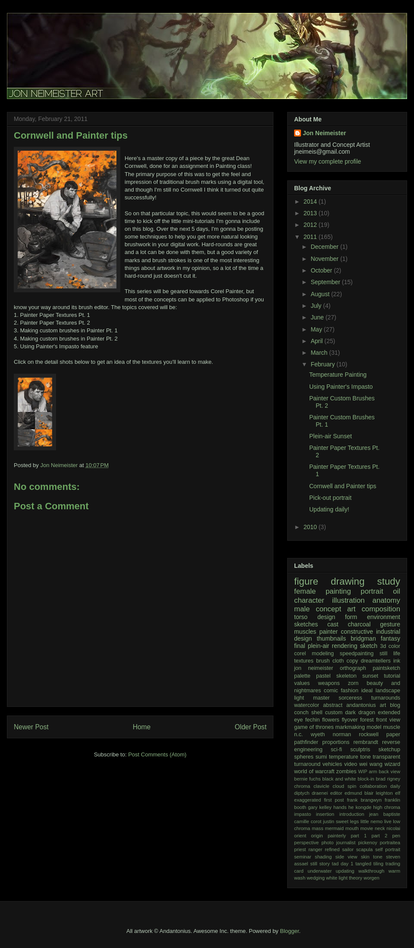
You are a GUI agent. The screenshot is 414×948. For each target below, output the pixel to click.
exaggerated (307, 799)
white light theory (344, 877)
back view (389, 771)
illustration (348, 600)
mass (317, 828)
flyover (350, 720)
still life (390, 654)
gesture (390, 624)
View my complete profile (327, 161)
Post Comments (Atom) (157, 754)
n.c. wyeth (309, 734)
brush (323, 661)
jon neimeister (313, 668)
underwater (319, 871)
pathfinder (306, 742)
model (374, 727)
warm (394, 871)
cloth (338, 661)
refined (332, 849)
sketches (306, 624)
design (326, 616)
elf (397, 793)
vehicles (332, 764)
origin (317, 835)
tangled (363, 863)
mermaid (334, 828)
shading (323, 856)
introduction (351, 814)
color (394, 646)
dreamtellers (375, 661)
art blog (390, 705)
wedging (316, 877)
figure (306, 581)
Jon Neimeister (324, 133)
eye (298, 720)
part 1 (359, 835)
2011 (311, 236)
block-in (366, 778)
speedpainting (356, 654)
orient (300, 835)
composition (380, 609)
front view (388, 720)
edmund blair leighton (369, 793)
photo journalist (338, 842)
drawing (347, 581)
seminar (302, 856)
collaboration (373, 786)
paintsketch (386, 668)
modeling (323, 654)
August (320, 294)
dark (350, 712)
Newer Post (31, 727)
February (323, 364)
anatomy (386, 600)
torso (300, 616)
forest (367, 720)
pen (396, 835)
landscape (388, 691)
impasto (302, 814)
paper (393, 734)
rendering (345, 645)
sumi (321, 757)
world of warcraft (314, 771)
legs (354, 821)
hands (339, 807)
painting (338, 591)
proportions (335, 742)
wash (299, 877)
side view (347, 856)
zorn (353, 683)
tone (365, 757)
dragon (366, 712)
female (305, 591)
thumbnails (331, 638)
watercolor (306, 705)
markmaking (350, 727)
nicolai (393, 828)
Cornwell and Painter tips (342, 486)
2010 (311, 527)
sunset (370, 676)
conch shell (308, 712)
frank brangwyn (364, 799)
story (324, 863)
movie (366, 828)
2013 (311, 213)
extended (389, 712)
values (302, 683)
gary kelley (320, 807)
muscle (391, 727)
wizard (392, 764)
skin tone (372, 856)
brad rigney (388, 778)
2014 (311, 201)
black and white (339, 778)
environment (383, 616)
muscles (305, 631)
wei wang (371, 764)
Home (142, 727)
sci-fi (336, 750)
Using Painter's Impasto (341, 386)
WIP (362, 771)
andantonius (361, 705)
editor (336, 793)
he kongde (359, 807)
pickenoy (367, 842)
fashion (349, 691)
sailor (348, 849)
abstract (332, 705)
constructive (357, 631)
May (316, 329)
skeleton (346, 676)
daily (395, 786)
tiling (378, 863)
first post (334, 799)
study (388, 581)
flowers (330, 720)
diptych (301, 793)
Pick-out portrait (330, 497)
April (317, 341)
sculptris (360, 750)
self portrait (387, 849)
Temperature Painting (338, 374)
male (302, 609)
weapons (328, 683)
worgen (372, 877)
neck (380, 828)
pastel (323, 676)
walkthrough (371, 871)
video (350, 764)
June (317, 317)
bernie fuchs (307, 778)
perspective (306, 842)
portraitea (390, 842)
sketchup (389, 750)
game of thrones (314, 727)
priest (300, 849)
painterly (337, 835)
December (325, 246)
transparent (386, 757)
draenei (320, 793)
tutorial (392, 676)
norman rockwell (355, 734)
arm (373, 771)
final (299, 645)
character (309, 600)
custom (334, 712)
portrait (372, 591)
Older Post (251, 727)
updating (345, 871)
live (388, 821)
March (319, 352)
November (325, 258)
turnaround (307, 764)
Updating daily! (329, 509)
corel (300, 654)
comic (331, 691)
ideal (367, 691)
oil (396, 591)
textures (304, 661)
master (321, 698)
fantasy (390, 638)
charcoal (359, 624)
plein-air (318, 645)
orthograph (353, 668)
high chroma (386, 807)
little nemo (372, 821)
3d (383, 646)
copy (352, 661)
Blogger (289, 931)
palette (302, 676)
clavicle (321, 786)
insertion (325, 814)
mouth (352, 828)
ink (396, 661)
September (326, 282)
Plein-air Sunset (330, 436)
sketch (368, 645)
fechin (312, 720)
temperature (343, 757)
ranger (315, 849)
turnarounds (385, 698)
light (299, 698)
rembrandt (365, 742)
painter (328, 631)
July (316, 305)
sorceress (350, 698)
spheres (304, 757)
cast (333, 624)
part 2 (379, 835)
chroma (302, 786)
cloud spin (344, 786)
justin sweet (335, 821)
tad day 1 (343, 863)
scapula (364, 849)
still (313, 863)
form (351, 616)
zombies (346, 771)
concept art (335, 609)
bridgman (363, 638)
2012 (311, 224)
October (322, 270)
